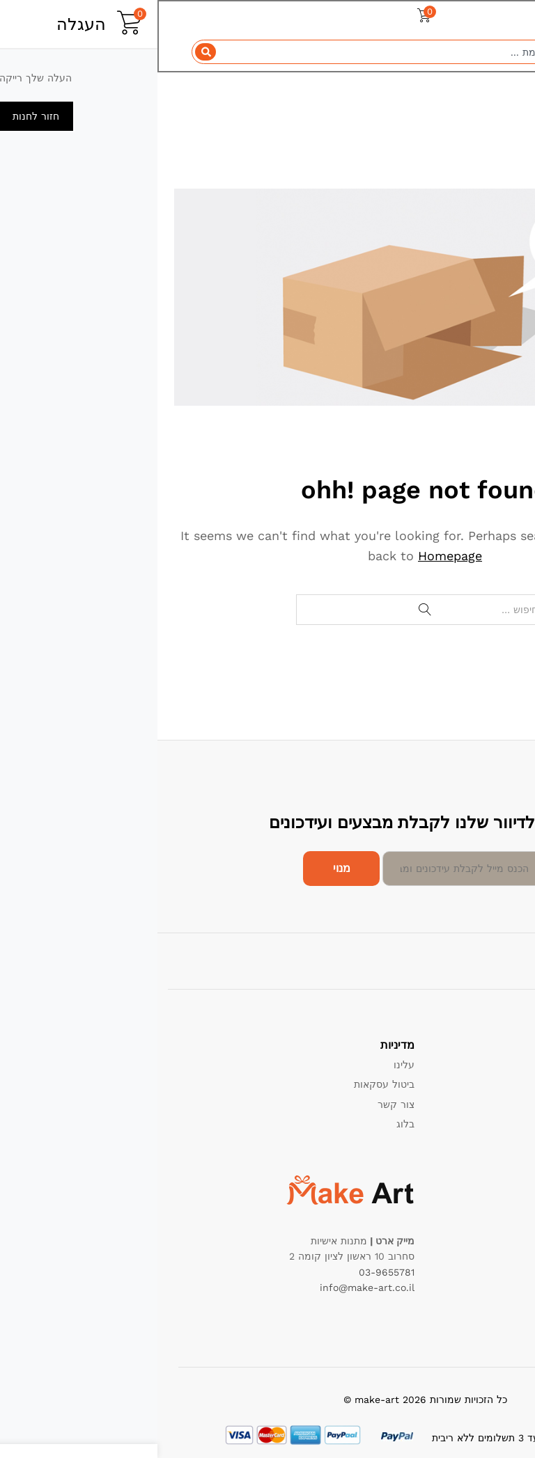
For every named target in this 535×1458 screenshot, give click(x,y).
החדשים (497, 1240)
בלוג (248, 1124)
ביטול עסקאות (226, 1084)
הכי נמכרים (490, 1220)
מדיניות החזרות (482, 1084)
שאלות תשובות (483, 1144)
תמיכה (501, 1064)
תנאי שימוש (490, 1104)
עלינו (246, 1064)
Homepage (293, 555)
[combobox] (267, 52)
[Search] (48, 52)
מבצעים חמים (485, 1201)
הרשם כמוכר (487, 1124)
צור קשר (238, 1104)
